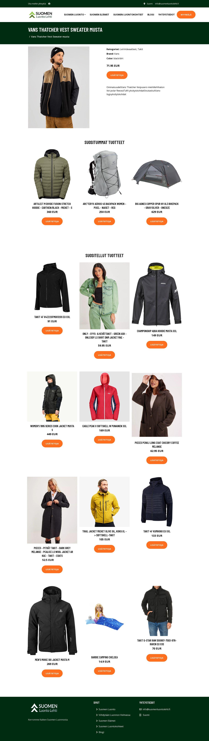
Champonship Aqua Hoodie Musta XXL (157, 331)
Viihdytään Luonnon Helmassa (114, 714)
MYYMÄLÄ (186, 14)
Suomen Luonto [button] (74, 14)
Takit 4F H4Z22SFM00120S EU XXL (52, 317)
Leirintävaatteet (128, 49)
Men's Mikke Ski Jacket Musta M (52, 659)
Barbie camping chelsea (104, 657)
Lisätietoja (117, 75)
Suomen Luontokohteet (128, 14)
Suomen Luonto (107, 709)
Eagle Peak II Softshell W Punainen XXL (104, 426)
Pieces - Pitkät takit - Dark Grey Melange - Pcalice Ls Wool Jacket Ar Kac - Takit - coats (52, 551)
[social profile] (49, 3)
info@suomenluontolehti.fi (167, 3)
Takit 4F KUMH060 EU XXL (156, 531)
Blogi (150, 14)
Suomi (149, 3)
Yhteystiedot (166, 14)
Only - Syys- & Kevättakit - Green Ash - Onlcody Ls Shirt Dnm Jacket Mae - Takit (105, 337)
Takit (140, 49)
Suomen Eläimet (99, 14)
